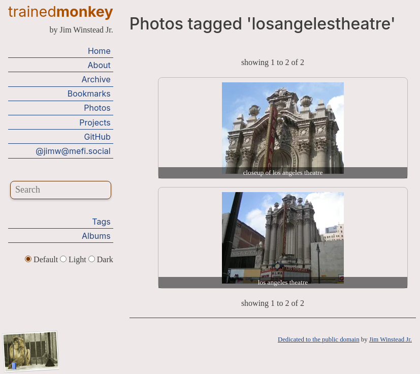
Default (42, 259)
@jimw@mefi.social (73, 151)
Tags (101, 221)
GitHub (97, 137)
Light (74, 259)
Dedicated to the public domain (319, 339)
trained (60, 11)
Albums (96, 236)
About (99, 65)
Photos (97, 108)
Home (99, 51)
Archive (95, 79)
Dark (100, 259)
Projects (94, 122)
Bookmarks (89, 93)
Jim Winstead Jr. (390, 339)
